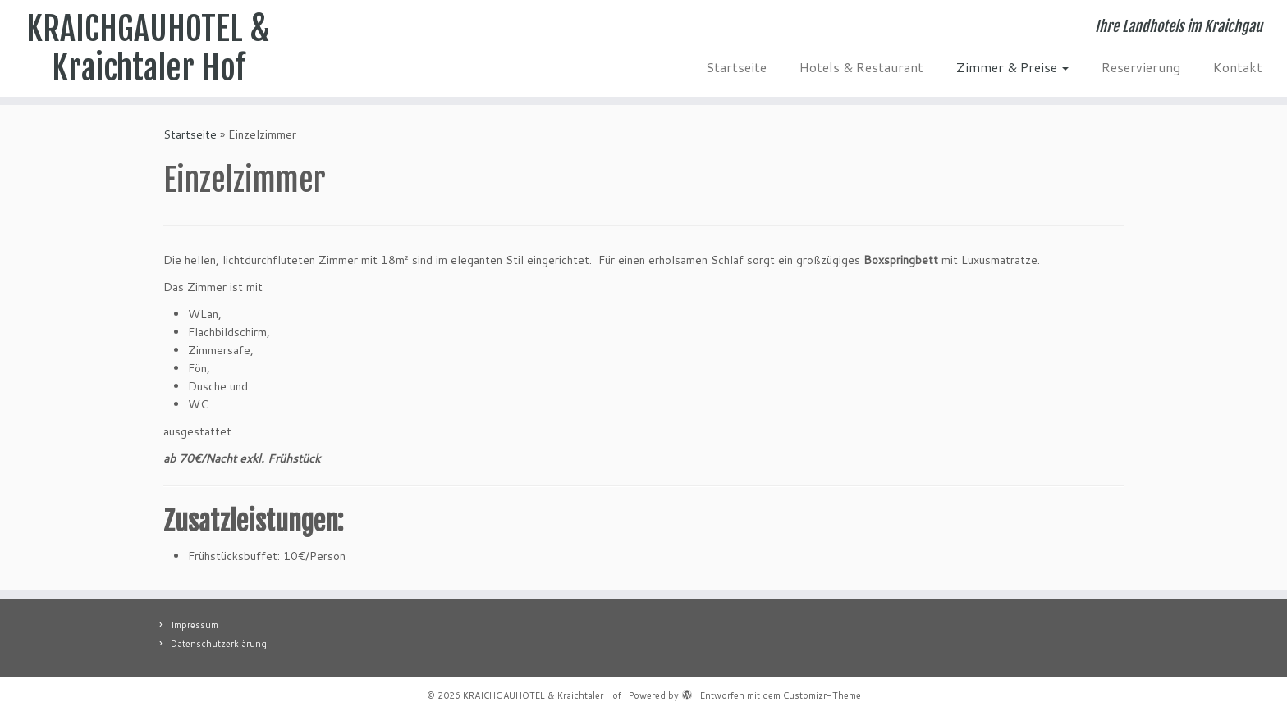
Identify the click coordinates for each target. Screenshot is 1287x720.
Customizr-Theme (822, 695)
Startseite (736, 66)
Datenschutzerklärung (219, 643)
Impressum (194, 624)
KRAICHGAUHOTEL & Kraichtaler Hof (148, 48)
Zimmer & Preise (1012, 66)
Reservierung (1141, 66)
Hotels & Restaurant (861, 66)
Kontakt (1237, 66)
